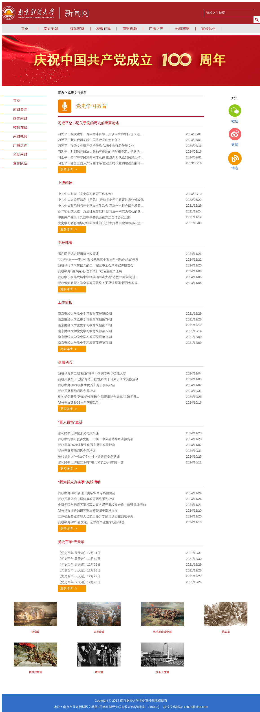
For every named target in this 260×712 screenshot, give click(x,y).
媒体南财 (77, 28)
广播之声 (156, 28)
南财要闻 (51, 28)
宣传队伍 (208, 28)
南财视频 (130, 28)
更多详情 (68, 169)
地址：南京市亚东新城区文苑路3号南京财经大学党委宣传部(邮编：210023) (108, 707)
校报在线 (103, 28)
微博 (234, 145)
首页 (16, 100)
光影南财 (182, 28)
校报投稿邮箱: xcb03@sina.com (185, 707)
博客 (234, 168)
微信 (234, 121)
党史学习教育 (77, 92)
